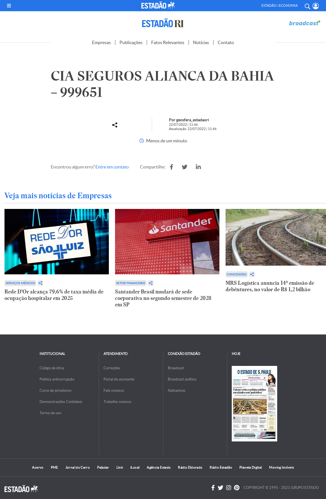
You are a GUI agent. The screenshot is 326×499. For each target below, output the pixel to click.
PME (54, 467)
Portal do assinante (119, 379)
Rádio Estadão (221, 467)
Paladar (103, 467)
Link (119, 467)
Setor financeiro (130, 283)
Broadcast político (182, 379)
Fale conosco (114, 390)
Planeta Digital (250, 467)
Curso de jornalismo (55, 390)
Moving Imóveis (281, 467)
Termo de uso (50, 413)
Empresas (101, 42)
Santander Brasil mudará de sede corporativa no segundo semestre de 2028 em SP (163, 298)
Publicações (131, 42)
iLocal (134, 467)
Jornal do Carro (77, 467)
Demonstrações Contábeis (61, 402)
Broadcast (176, 368)
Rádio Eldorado (190, 467)
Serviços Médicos (20, 283)
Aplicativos (176, 390)
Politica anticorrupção (57, 379)
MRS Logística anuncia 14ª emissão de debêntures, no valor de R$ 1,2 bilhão (270, 286)
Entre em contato (112, 166)
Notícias (201, 42)
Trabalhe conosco (117, 402)
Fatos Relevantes (167, 42)
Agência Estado (159, 467)
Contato (226, 42)
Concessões (237, 274)
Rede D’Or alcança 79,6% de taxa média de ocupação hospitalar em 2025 (54, 294)
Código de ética (52, 368)
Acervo (37, 467)
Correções (112, 368)
